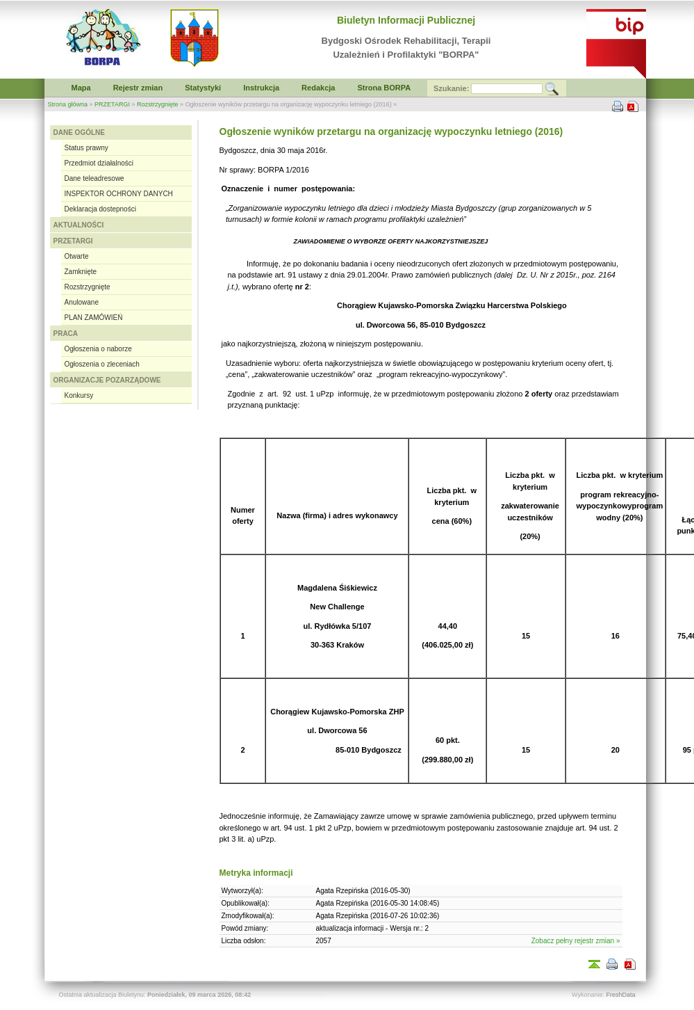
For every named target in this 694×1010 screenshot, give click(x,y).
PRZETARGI (112, 104)
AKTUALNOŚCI (78, 225)
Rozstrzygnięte (158, 104)
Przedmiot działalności (99, 163)
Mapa (81, 87)
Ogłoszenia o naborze (98, 349)
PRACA (66, 333)
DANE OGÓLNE (79, 132)
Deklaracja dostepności (100, 209)
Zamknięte (81, 271)
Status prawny (86, 148)
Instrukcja (261, 87)
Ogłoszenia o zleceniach (102, 364)
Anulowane (82, 302)
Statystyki (203, 87)
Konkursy (79, 395)
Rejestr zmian (138, 87)
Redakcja (318, 87)
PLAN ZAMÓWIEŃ (94, 317)
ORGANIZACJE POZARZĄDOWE (107, 380)
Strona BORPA (384, 87)
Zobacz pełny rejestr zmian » (575, 941)
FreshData (620, 994)
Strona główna (68, 104)
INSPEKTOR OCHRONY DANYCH (119, 194)
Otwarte (77, 256)
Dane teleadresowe (94, 178)
